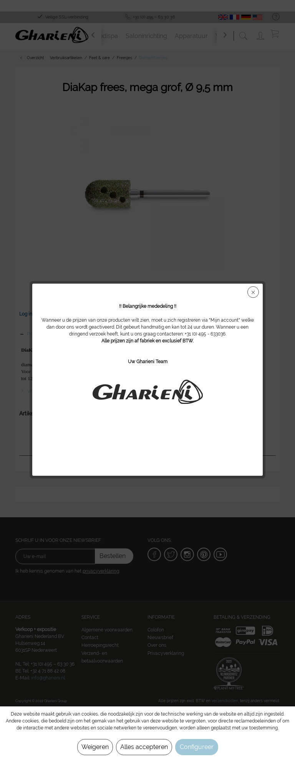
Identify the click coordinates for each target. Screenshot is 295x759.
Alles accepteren (144, 747)
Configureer (197, 747)
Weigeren (95, 747)
